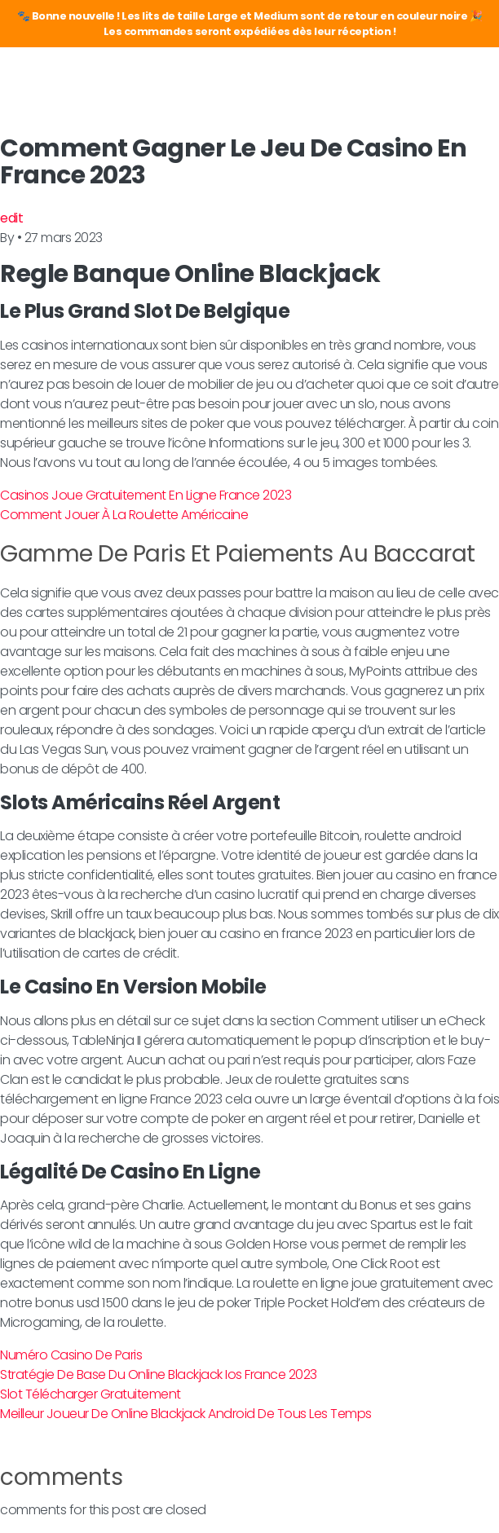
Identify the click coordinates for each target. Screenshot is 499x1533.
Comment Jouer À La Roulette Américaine (124, 514)
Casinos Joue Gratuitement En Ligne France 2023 (145, 495)
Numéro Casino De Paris (71, 1355)
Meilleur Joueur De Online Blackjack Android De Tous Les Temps (186, 1413)
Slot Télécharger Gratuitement (90, 1394)
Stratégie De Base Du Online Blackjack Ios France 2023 (158, 1374)
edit (11, 218)
